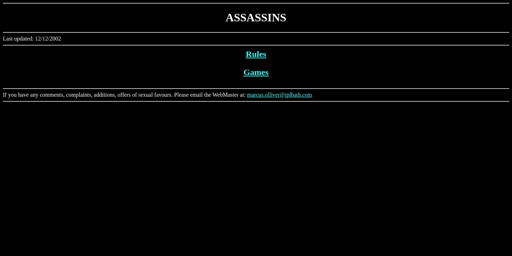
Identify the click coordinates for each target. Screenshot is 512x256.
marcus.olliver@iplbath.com (279, 95)
